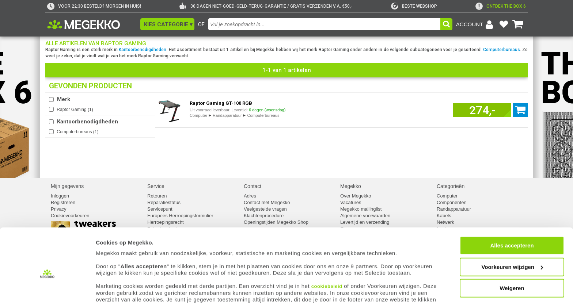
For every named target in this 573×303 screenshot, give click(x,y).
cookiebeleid (326, 269)
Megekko (350, 186)
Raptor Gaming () (75, 109)
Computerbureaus (501, 49)
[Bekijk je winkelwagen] (518, 24)
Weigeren (512, 271)
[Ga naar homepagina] (92, 24)
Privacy (59, 209)
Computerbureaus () (77, 131)
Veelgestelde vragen (265, 209)
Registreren (63, 202)
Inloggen (60, 196)
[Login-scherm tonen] (476, 24)
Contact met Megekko (267, 202)
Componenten (452, 202)
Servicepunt (159, 209)
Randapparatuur (227, 115)
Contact (252, 186)
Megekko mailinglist (361, 209)
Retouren (157, 196)
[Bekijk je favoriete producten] (503, 24)
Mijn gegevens (67, 186)
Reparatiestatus (164, 202)
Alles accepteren (512, 228)
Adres (250, 196)
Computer (198, 115)
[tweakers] (414, 6)
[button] (167, 24)
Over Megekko (355, 196)
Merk (63, 99)
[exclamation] (500, 6)
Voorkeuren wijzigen (512, 250)
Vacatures (350, 202)
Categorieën (450, 186)
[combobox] (324, 24)
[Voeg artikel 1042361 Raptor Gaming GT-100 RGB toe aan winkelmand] (482, 110)
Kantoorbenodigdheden (142, 49)
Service (155, 186)
